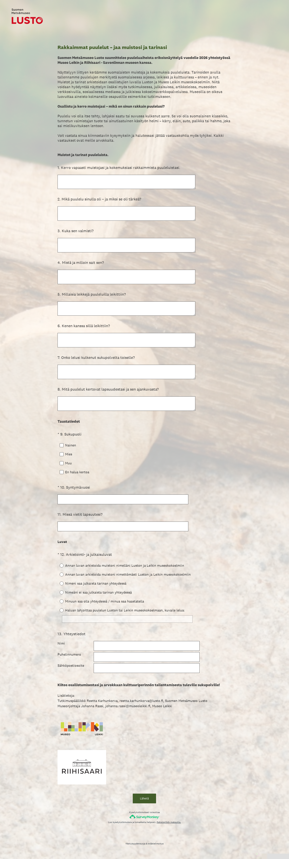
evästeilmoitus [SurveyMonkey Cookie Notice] (156, 847)
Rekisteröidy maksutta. (169, 825)
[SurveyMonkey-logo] (144, 820)
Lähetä (144, 802)
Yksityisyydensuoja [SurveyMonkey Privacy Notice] (135, 847)
